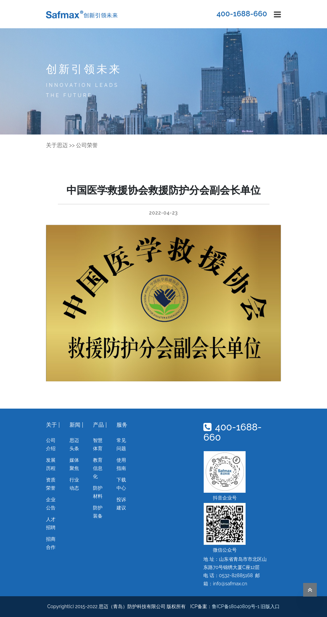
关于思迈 (57, 145)
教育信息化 (98, 468)
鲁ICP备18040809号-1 (236, 606)
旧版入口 (270, 606)
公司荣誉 (87, 145)
